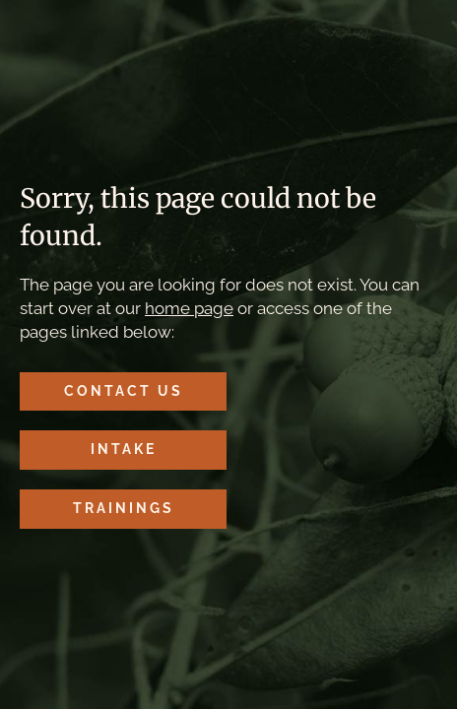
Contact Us (123, 391)
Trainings (123, 508)
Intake (124, 449)
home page (189, 308)
